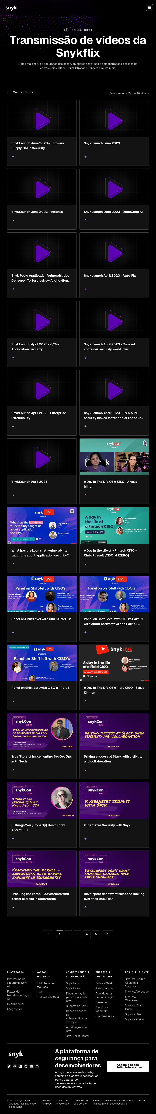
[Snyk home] (11, 8)
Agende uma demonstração (105, 995)
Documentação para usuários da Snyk (77, 997)
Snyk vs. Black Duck (134, 1007)
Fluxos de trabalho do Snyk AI (18, 995)
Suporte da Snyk (76, 1006)
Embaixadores (105, 1016)
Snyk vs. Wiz (133, 1014)
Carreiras (102, 1002)
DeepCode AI (15, 1004)
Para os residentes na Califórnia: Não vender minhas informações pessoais (119, 1102)
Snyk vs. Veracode (137, 991)
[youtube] (15, 1066)
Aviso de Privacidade (62, 1102)
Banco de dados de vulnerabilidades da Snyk (77, 1016)
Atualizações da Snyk (76, 1029)
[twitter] (9, 1066)
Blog (40, 992)
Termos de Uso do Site (81, 1102)
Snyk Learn (73, 988)
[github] (26, 1066)
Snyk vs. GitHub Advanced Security (135, 982)
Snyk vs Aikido (134, 1019)
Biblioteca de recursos (45, 985)
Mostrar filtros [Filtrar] (23, 92)
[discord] (37, 1066)
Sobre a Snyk (104, 983)
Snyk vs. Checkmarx (132, 998)
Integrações (14, 1009)
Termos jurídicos (47, 1102)
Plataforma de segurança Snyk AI (17, 982)
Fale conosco (104, 988)
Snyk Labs (73, 983)
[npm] (31, 1066)
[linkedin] (20, 1066)
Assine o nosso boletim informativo (128, 1066)
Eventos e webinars (102, 1009)
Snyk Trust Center (77, 1036)
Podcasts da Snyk (48, 997)
